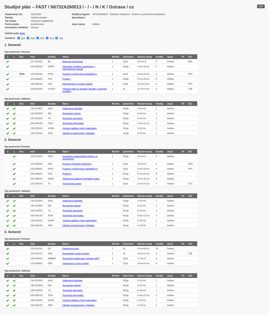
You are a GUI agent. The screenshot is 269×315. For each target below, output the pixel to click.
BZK (22, 38)
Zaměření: (10, 38)
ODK (32, 38)
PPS (41, 38)
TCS (51, 38)
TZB (60, 38)
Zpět (260, 6)
